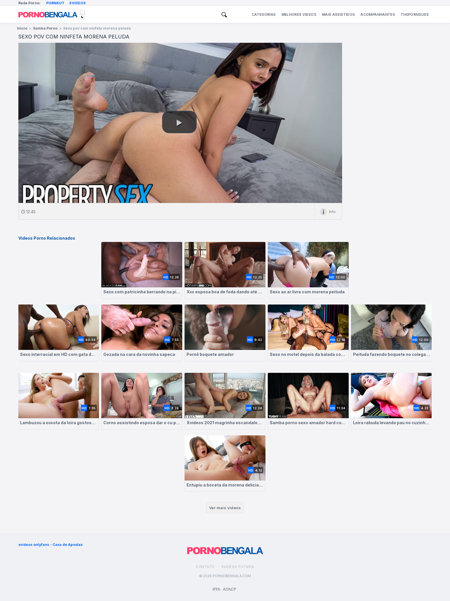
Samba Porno (45, 28)
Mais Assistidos (338, 14)
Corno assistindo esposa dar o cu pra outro (141, 422)
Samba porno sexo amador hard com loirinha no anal (308, 422)
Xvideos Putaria (237, 567)
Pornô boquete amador (210, 354)
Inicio (22, 28)
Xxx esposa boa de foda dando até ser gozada (225, 291)
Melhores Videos (299, 14)
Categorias (264, 14)
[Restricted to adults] (216, 587)
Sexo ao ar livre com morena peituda (307, 291)
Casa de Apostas (68, 544)
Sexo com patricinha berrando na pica (141, 291)
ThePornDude (415, 14)
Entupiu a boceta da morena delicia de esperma (225, 484)
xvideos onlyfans (33, 544)
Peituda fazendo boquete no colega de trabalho (391, 354)
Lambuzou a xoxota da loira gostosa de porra (58, 422)
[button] (179, 122)
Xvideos (77, 3)
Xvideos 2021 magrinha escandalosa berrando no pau (225, 422)
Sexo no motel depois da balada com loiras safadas (308, 354)
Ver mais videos (225, 507)
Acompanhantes (377, 14)
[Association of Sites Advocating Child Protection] (229, 586)
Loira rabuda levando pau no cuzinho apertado (391, 422)
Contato (205, 567)
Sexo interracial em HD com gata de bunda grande (58, 354)
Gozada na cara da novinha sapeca (139, 354)
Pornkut (55, 3)
